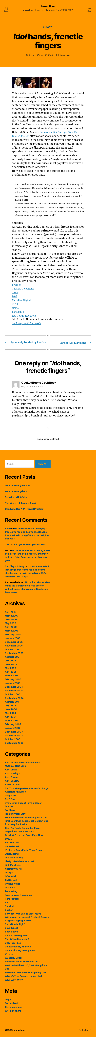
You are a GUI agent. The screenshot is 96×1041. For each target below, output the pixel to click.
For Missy (10, 814)
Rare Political (12, 902)
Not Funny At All (13, 872)
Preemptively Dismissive (18, 899)
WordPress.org (13, 1014)
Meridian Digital (22, 301)
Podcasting (11, 895)
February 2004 (13, 728)
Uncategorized (13, 947)
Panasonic (18, 312)
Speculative (11, 935)
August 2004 (12, 705)
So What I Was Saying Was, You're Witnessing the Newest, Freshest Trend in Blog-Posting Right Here (27, 921)
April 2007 (10, 616)
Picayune (10, 891)
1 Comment (65, 56)
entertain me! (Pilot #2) (17, 489)
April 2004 (11, 720)
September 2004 (14, 702)
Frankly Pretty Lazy (15, 817)
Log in (8, 1003)
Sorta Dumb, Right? (15, 928)
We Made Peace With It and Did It (22, 965)
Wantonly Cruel (13, 962)
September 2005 (14, 657)
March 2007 (11, 619)
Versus (8, 958)
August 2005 (12, 661)
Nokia (15, 308)
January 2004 (12, 732)
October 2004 (12, 698)
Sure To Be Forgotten (16, 939)
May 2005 (10, 672)
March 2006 (11, 634)
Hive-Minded (12, 850)
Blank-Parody (12, 788)
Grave (8, 843)
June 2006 (11, 623)
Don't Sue (10, 803)
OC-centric (11, 880)
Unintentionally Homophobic (20, 954)
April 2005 (11, 676)
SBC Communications (25, 316)
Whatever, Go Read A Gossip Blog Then (26, 976)
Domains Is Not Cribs (16, 501)
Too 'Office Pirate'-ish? (17, 943)
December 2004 (14, 691)
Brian (8, 532)
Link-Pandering (13, 869)
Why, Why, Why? (14, 984)
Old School (11, 884)
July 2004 (10, 709)
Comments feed (13, 1011)
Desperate (10, 799)
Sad (7, 906)
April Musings (12, 777)
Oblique (9, 876)
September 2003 (14, 747)
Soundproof (11, 932)
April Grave (11, 773)
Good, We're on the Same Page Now (24, 839)
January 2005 (12, 687)
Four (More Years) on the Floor (30, 548)
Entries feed (11, 1007)
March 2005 (11, 679)
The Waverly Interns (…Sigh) (20, 507)
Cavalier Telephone (24, 289)
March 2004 (11, 724)
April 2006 (11, 631)
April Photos (11, 781)
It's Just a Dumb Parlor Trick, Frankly (24, 854)
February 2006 (13, 638)
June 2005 (11, 668)
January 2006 (12, 642)
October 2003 (12, 743)
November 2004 (14, 694)
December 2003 (14, 735)
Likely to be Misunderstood (19, 865)
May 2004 (10, 717)
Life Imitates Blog (14, 861)
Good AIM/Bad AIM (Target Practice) (24, 513)
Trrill (7, 548)
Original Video (12, 887)
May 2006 (10, 627)
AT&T (15, 304)
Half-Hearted (12, 846)
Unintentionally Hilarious (18, 950)
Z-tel (15, 297)
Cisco (15, 293)
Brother (17, 285)
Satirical (9, 910)
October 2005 (12, 653)
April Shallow (12, 785)
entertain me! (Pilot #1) (17, 495)
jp (32, 56)
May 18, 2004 (46, 56)
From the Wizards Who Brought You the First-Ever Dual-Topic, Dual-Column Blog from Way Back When (26, 825)
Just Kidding (12, 858)
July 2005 (10, 664)
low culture (48, 6)
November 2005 (14, 649)
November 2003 (14, 739)
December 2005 (14, 646)
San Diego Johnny (14, 570)
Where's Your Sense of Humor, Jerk (23, 980)
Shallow (48, 27)
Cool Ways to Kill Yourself (27, 324)
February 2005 (13, 683)
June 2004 (11, 713)
